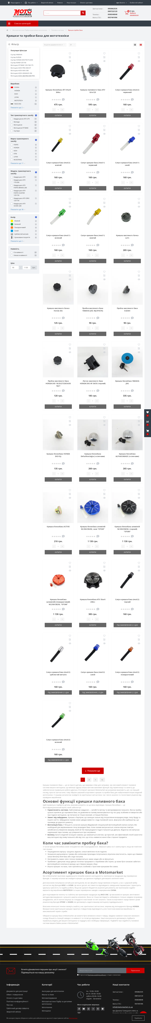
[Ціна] (15, 268)
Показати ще (92, 770)
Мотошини (46, 1011)
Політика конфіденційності (96, 975)
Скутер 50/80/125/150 (18, 63)
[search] (83, 13)
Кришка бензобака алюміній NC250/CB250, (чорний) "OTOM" (127, 529)
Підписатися (135, 971)
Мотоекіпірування (49, 998)
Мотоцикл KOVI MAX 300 (20, 70)
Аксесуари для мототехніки (53, 991)
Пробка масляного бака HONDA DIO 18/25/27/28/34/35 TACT (58, 383)
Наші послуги (71, 3)
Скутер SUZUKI (16, 57)
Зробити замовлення (134, 14)
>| (102, 780)
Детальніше (73, 1018)
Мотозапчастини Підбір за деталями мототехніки (30, 30)
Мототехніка (47, 1007)
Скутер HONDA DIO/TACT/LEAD (22, 60)
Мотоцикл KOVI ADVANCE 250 (21, 73)
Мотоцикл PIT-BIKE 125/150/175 (22, 65)
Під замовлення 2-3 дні (127, 625)
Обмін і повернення (14, 994)
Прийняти (138, 1018)
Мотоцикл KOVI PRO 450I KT (21, 68)
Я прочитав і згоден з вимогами (100, 975)
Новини (60, 3)
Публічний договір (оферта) (17, 1008)
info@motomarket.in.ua (123, 1007)
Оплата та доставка (14, 998)
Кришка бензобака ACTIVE (58, 526)
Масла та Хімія (48, 994)
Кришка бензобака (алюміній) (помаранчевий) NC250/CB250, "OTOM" (58, 601)
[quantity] (58, 109)
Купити (58, 115)
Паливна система (57, 30)
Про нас (9, 1005)
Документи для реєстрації (17, 991)
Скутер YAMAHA (16, 54)
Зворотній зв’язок (47, 3)
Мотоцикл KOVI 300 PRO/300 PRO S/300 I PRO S (23, 77)
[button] (31, 2)
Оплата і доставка (86, 3)
